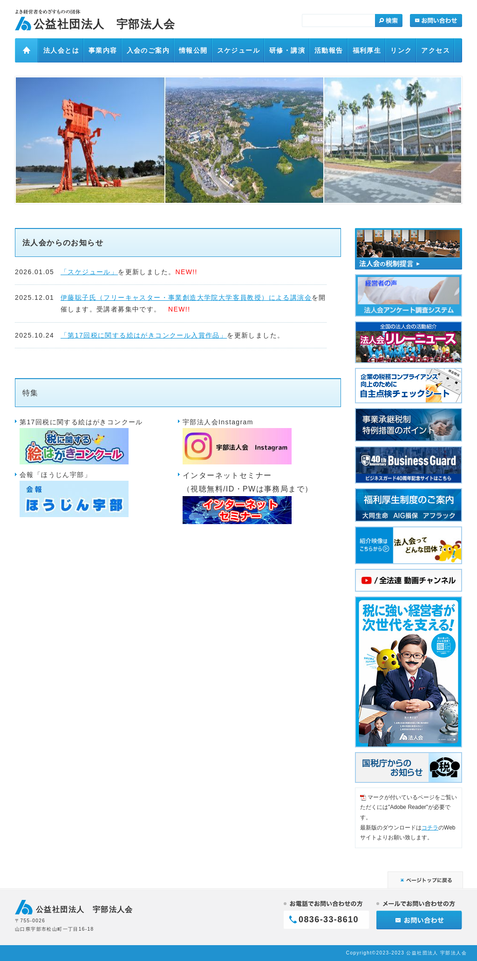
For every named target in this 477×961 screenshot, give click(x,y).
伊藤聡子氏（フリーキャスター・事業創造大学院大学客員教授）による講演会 (186, 297)
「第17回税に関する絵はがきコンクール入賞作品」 (144, 335)
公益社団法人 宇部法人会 (105, 24)
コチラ (430, 827)
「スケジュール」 (89, 272)
